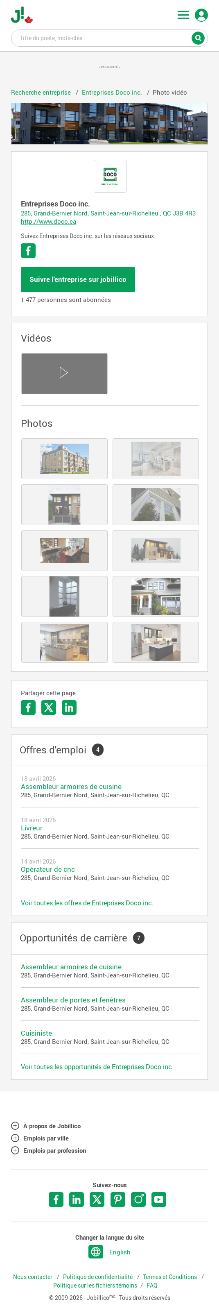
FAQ (152, 1285)
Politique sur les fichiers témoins (95, 1285)
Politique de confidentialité (98, 1277)
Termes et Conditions (170, 1277)
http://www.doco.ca (48, 221)
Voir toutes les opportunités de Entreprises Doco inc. (97, 1066)
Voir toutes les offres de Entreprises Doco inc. (87, 902)
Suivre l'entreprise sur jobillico (77, 279)
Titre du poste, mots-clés (109, 37)
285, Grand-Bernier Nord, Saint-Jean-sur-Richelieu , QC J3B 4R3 (108, 213)
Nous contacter (33, 1277)
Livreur (32, 827)
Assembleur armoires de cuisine (71, 786)
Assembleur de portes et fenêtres (73, 999)
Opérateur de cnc (48, 869)
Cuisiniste (36, 1033)
